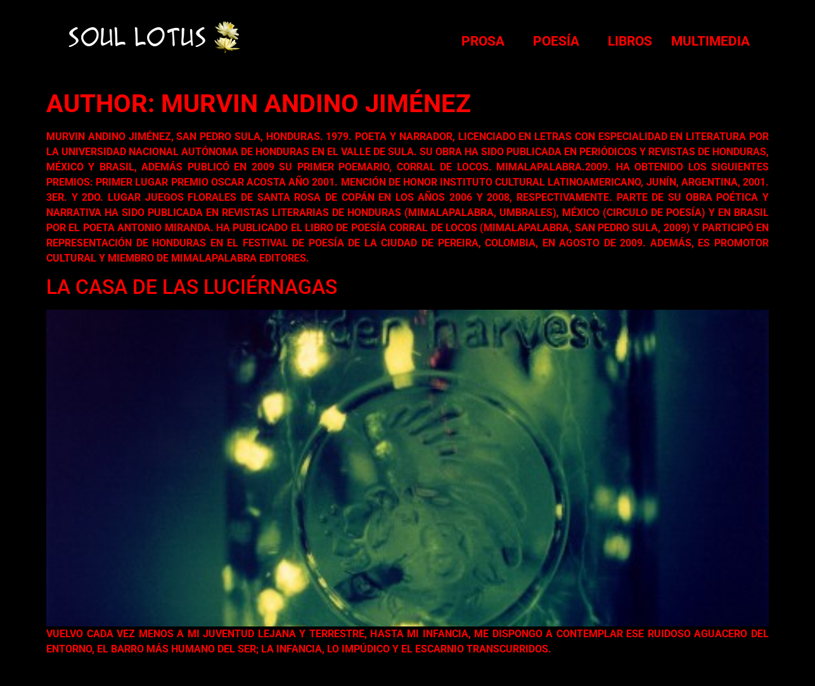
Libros (630, 41)
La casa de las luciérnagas (191, 287)
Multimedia (710, 41)
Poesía (556, 41)
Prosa (482, 41)
